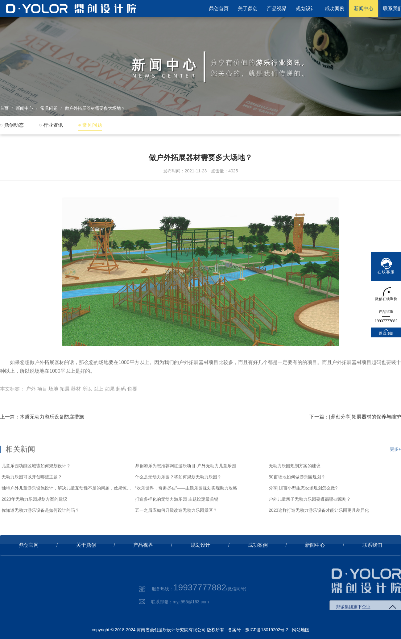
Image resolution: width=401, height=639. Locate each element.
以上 (98, 403)
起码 (121, 403)
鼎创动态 (14, 125)
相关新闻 (20, 467)
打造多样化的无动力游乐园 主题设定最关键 (176, 516)
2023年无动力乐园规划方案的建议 (34, 516)
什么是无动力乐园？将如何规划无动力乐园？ (178, 494)
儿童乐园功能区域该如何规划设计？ (36, 483)
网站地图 (300, 629)
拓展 (65, 403)
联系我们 (372, 556)
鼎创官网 (29, 556)
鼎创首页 (219, 8)
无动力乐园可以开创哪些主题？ (32, 494)
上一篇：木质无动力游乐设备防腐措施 (42, 427)
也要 (132, 403)
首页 (4, 108)
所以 (87, 403)
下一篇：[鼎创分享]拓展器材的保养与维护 (355, 427)
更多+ (395, 466)
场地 (53, 403)
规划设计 (306, 8)
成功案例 (335, 8)
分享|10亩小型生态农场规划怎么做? (303, 505)
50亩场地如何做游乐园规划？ (297, 494)
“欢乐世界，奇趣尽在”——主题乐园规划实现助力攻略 (186, 505)
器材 (76, 403)
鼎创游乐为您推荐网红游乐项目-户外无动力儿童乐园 (185, 483)
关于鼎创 (248, 8)
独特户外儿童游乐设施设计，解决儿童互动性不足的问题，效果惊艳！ (67, 505)
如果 (110, 403)
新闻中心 (364, 8)
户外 (31, 403)
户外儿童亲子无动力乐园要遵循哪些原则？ (310, 516)
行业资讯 (53, 125)
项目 (42, 403)
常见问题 (49, 108)
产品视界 (277, 8)
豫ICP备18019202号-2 (266, 629)
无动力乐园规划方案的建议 (294, 483)
